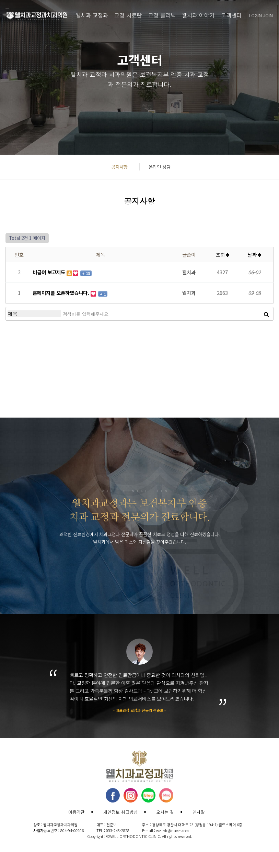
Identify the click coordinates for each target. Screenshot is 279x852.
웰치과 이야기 (198, 15)
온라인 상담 (160, 166)
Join (268, 15)
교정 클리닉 (162, 15)
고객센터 (231, 15)
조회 (222, 254)
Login (255, 15)
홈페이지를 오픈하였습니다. (62, 292)
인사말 (199, 812)
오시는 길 (165, 812)
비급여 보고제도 (50, 272)
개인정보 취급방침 (120, 812)
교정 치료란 (128, 15)
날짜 (254, 254)
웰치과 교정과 (91, 15)
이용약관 (76, 812)
